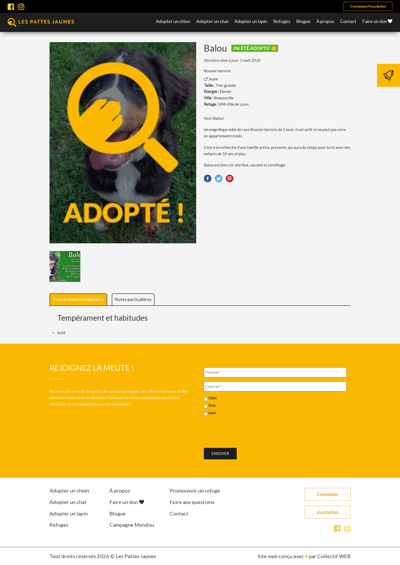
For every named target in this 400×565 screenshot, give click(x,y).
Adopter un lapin (250, 21)
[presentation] (242, 430)
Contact (348, 21)
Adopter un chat (212, 21)
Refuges (281, 21)
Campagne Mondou (131, 525)
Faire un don (377, 21)
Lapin (212, 413)
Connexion (327, 494)
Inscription (327, 512)
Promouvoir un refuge (195, 490)
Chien (212, 398)
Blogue (303, 21)
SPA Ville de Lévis (234, 104)
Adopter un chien (173, 21)
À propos (325, 21)
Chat (211, 405)
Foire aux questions (192, 502)
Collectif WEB (334, 556)
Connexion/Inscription (368, 6)
